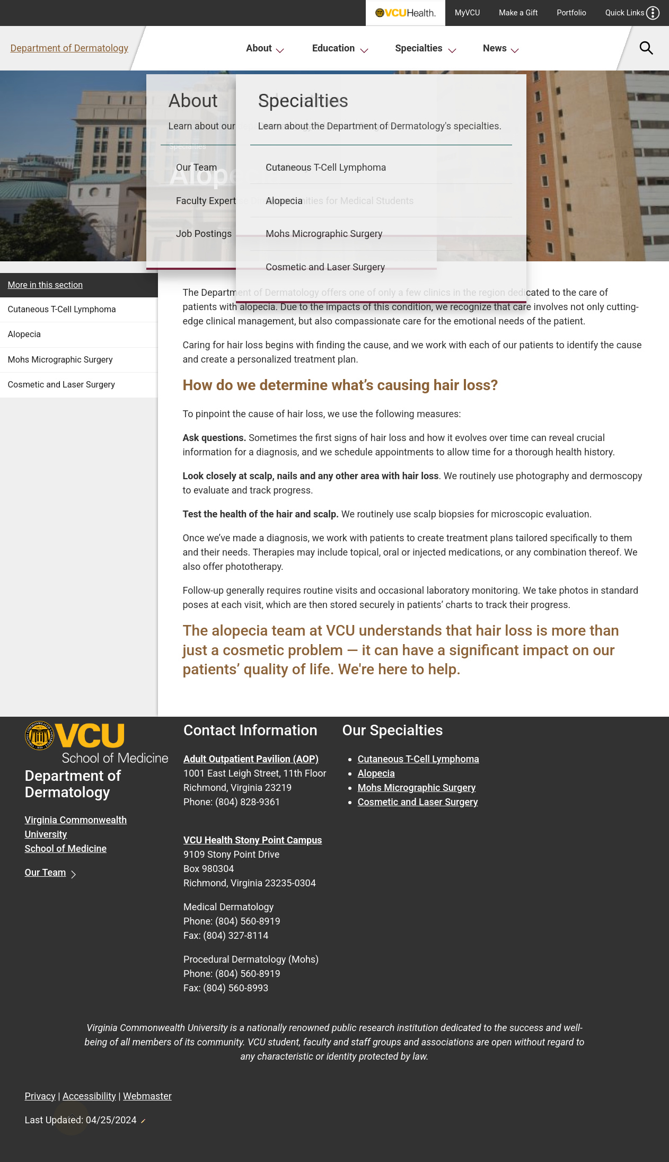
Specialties (426, 48)
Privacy (40, 1096)
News (501, 48)
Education (340, 48)
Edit (142, 1118)
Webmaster (147, 1096)
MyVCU (467, 12)
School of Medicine (66, 848)
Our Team (45, 872)
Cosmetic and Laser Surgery (61, 385)
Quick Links (632, 13)
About (265, 48)
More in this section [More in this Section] (45, 285)
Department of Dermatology (69, 48)
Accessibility (89, 1096)
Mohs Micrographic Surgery (60, 360)
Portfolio (571, 12)
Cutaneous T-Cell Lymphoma (62, 309)
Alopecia (24, 334)
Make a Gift (518, 12)
